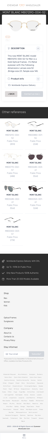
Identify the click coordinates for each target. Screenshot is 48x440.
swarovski (5, 418)
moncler (19, 403)
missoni (5, 403)
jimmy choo (31, 392)
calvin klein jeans (35, 377)
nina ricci (9, 406)
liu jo (5, 398)
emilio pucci (7, 386)
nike (41, 403)
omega (23, 406)
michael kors (40, 400)
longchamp (12, 398)
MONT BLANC (12, 131)
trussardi (34, 418)
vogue (23, 421)
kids (5, 306)
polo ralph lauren (31, 409)
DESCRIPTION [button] (16, 48)
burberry (40, 374)
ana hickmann (22, 374)
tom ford (26, 418)
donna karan (31, 383)
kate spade (18, 395)
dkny (23, 383)
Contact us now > (32, 94)
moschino (35, 403)
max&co (31, 400)
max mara (24, 400)
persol (38, 406)
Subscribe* (36, 354)
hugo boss (22, 392)
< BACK (11, 94)
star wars (38, 415)
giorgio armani (25, 389)
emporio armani (17, 386)
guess (4, 392)
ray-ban (11, 412)
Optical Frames (10, 318)
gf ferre (16, 389)
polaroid (15, 409)
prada (41, 409)
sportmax (30, 415)
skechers (22, 415)
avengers (32, 374)
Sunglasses (9, 321)
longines (21, 398)
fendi (5, 389)
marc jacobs (6, 400)
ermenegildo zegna (31, 386)
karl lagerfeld (9, 395)
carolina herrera (9, 380)
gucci (41, 389)
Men (5, 298)
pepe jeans (30, 406)
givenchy (35, 389)
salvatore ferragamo (11, 415)
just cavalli (40, 392)
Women (7, 302)
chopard (11, 383)
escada (41, 386)
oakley (17, 406)
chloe (4, 383)
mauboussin (15, 400)
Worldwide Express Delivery (21, 85)
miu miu (12, 403)
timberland (13, 418)
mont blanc (26, 403)
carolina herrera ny (23, 380)
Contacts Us (9, 337)
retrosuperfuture (21, 412)
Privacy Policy (9, 340)
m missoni (40, 398)
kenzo (26, 395)
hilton (10, 392)
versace (41, 418)
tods (21, 418)
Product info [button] (16, 78)
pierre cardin (7, 409)
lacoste (39, 395)
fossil (10, 389)
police (22, 409)
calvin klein (8, 377)
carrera (33, 380)
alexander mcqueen (9, 374)
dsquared (40, 383)
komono (32, 395)
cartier (40, 380)
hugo (15, 392)
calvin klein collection (21, 377)
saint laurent (33, 412)
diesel (17, 383)
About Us (7, 333)
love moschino (30, 398)
